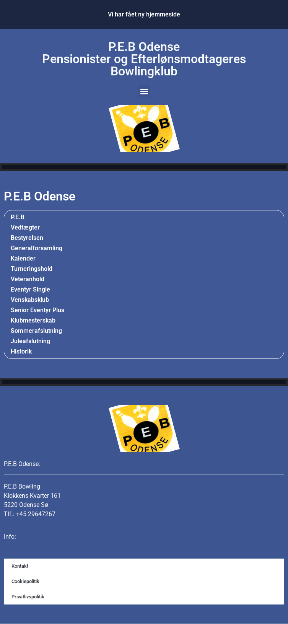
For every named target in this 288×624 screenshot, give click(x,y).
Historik (23, 351)
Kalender (23, 258)
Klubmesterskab (33, 320)
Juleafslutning (30, 341)
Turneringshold (31, 268)
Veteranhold (27, 279)
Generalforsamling (36, 248)
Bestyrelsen (27, 237)
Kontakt (19, 566)
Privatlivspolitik (27, 597)
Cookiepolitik (25, 581)
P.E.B (17, 217)
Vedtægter (25, 227)
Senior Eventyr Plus (37, 310)
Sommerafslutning (36, 330)
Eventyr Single (30, 289)
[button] (144, 91)
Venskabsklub (30, 299)
